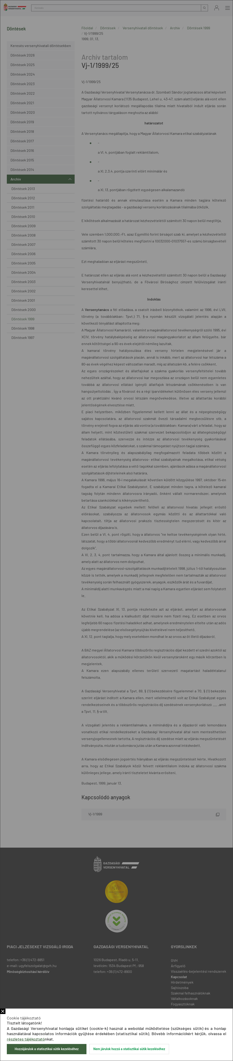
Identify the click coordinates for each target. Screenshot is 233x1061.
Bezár (2, 1011)
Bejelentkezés (216, 8)
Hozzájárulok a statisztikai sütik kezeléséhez (47, 1049)
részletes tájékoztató (26, 1038)
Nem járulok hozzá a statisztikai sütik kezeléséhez (129, 1049)
